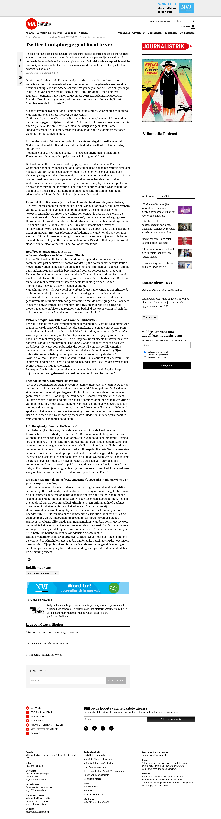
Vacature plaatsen (160, 21)
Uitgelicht (165, 196)
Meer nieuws (150, 317)
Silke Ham (89, 778)
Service (36, 708)
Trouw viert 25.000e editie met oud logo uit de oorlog (158, 265)
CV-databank (187, 33)
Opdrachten (154, 33)
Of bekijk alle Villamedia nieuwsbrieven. (158, 712)
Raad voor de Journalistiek (42, 573)
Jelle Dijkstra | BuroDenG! (96, 802)
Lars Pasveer (90, 767)
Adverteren (138, 33)
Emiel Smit (89, 790)
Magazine (37, 720)
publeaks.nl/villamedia (59, 616)
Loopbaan (70, 33)
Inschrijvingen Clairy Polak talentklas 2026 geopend (157, 240)
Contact (36, 733)
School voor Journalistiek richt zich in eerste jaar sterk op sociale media (158, 252)
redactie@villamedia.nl (37, 811)
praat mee (99, 37)
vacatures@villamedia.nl (154, 755)
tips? (96, 752)
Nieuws (30, 33)
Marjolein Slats (91, 759)
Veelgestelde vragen (45, 729)
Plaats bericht (116, 680)
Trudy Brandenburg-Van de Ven (99, 771)
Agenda (83, 33)
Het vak (57, 33)
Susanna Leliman (34, 765)
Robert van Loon (92, 775)
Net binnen (147, 196)
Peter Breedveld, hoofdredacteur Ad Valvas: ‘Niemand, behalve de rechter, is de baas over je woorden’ (158, 226)
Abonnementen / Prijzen (47, 725)
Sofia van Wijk (91, 786)
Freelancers (170, 33)
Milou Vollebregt (92, 763)
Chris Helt (88, 755)
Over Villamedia (41, 712)
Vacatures (124, 33)
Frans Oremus (34, 37)
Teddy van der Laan (93, 794)
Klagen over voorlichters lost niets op (48, 643)
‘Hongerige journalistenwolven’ (45, 654)
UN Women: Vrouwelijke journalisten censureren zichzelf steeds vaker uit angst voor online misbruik (158, 210)
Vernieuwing (44, 33)
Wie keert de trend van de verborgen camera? (53, 632)
